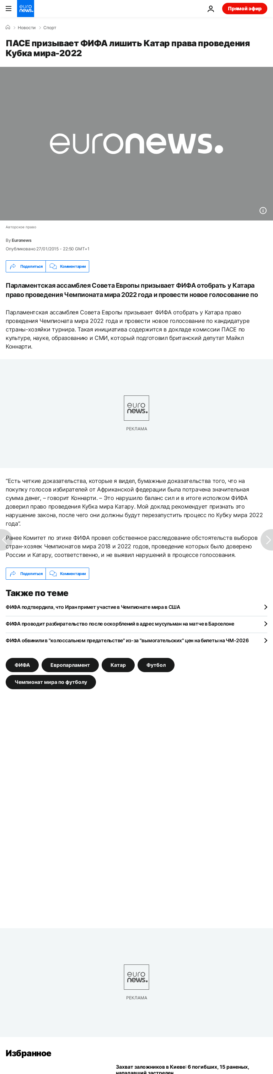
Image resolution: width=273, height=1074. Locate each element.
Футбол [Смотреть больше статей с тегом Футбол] (156, 665)
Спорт (49, 28)
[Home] (8, 27)
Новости (27, 28)
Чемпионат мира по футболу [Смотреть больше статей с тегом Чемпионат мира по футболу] (51, 682)
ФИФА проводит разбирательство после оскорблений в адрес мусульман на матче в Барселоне (120, 624)
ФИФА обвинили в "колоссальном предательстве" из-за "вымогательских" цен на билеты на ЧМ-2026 (127, 640)
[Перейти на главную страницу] (25, 8)
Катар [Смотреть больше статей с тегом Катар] (118, 665)
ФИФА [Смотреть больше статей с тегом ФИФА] (22, 665)
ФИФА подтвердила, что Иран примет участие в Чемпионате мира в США (93, 607)
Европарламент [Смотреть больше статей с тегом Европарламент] (70, 665)
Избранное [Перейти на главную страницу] (29, 1053)
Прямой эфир (245, 8)
